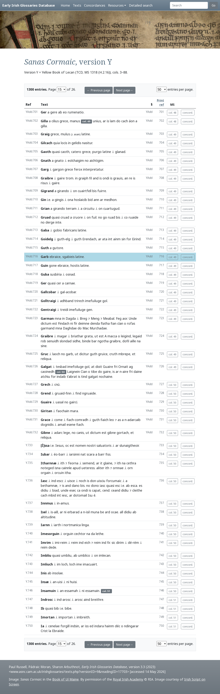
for (128, 239)
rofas (131, 323)
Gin (43, 199)
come (58, 420)
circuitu (88, 208)
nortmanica (72, 525)
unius (97, 121)
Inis (44, 573)
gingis (59, 199)
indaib (61, 376)
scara (90, 454)
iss (87, 626)
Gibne (45, 432)
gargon (58, 169)
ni (71, 323)
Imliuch (47, 564)
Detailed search (140, 5)
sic (113, 542)
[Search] (189, 5)
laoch (56, 354)
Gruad (46, 217)
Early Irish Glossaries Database (28, 5)
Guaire (108, 366)
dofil (125, 341)
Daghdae (70, 328)
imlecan (104, 555)
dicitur (84, 354)
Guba (45, 274)
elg (68, 239)
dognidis (47, 424)
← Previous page (98, 90)
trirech (79, 301)
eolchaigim (76, 160)
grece (69, 169)
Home (65, 5)
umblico (84, 555)
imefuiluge (93, 301)
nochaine (105, 376)
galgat (93, 376)
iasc (102, 485)
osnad (70, 274)
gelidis (76, 143)
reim (63, 542)
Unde (133, 318)
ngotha (103, 341)
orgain (45, 472)
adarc (58, 432)
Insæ (45, 582)
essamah (71, 590)
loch (64, 564)
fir (108, 542)
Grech (45, 384)
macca (112, 336)
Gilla (44, 121)
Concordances (94, 5)
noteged (47, 468)
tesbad (61, 366)
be (102, 512)
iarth (57, 525)
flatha (105, 323)
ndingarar (131, 626)
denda (95, 323)
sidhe (76, 341)
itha (68, 472)
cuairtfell (84, 191)
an (126, 178)
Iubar (45, 454)
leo (111, 420)
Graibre (47, 178)
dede (52, 547)
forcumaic (113, 481)
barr (62, 454)
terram (71, 208)
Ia (42, 626)
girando (63, 191)
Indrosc (47, 599)
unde (64, 490)
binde (86, 341)
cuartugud (111, 208)
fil (90, 178)
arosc (67, 599)
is (108, 121)
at (92, 366)
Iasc (44, 481)
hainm (109, 626)
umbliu (66, 555)
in (69, 143)
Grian (45, 208)
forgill (65, 626)
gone (53, 265)
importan (66, 617)
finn (68, 393)
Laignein (73, 371)
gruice (103, 354)
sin (123, 239)
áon (131, 121)
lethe (99, 533)
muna (95, 512)
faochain (62, 411)
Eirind (136, 239)
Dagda (71, 318)
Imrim (46, 542)
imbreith (83, 617)
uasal (59, 402)
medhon (110, 199)
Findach (63, 323)
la (50, 631)
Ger (44, 112)
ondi (106, 178)
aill (56, 512)
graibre (115, 341)
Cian (84, 371)
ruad (111, 217)
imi (57, 542)
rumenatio (76, 112)
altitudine (48, 517)
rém (136, 542)
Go (213, 5)
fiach (70, 420)
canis (80, 432)
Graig (45, 134)
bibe (68, 608)
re (130, 178)
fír (75, 323)
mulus (65, 134)
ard (107, 512)
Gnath (46, 160)
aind (87, 599)
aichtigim (96, 160)
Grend (46, 393)
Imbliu (46, 555)
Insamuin (48, 590)
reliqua (46, 358)
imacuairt (90, 564)
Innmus (47, 503)
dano (75, 485)
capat (96, 490)
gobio (57, 230)
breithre (97, 599)
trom (69, 178)
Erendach (89, 239)
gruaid (60, 393)
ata (104, 239)
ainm (117, 239)
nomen (80, 445)
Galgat (46, 366)
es (140, 485)
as (119, 420)
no (87, 160)
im (59, 564)
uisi (59, 582)
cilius (55, 121)
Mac (86, 328)
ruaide (133, 217)
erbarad (73, 512)
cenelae (54, 626)
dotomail (80, 495)
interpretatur (93, 169)
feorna (73, 463)
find (78, 393)
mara (74, 411)
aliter (100, 468)
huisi (73, 582)
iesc (64, 495)
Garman (47, 318)
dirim (120, 542)
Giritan (46, 411)
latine (85, 134)
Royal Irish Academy (128, 679)
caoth (65, 151)
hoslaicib (80, 199)
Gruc (44, 354)
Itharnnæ (48, 463)
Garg (45, 169)
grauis (118, 178)
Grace (45, 420)
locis (64, 143)
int (110, 239)
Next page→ (124, 90)
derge (50, 222)
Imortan (47, 617)
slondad (66, 341)
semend (88, 463)
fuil (94, 217)
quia (56, 143)
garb (69, 354)
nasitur (87, 143)
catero (76, 151)
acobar (71, 292)
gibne (111, 432)
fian (113, 323)
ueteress (88, 468)
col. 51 (172, 600)
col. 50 (172, 385)
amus (65, 503)
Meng (95, 318)
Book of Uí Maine (65, 679)
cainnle (66, 468)
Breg (83, 318)
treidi (64, 309)
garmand (47, 328)
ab (60, 112)
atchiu (45, 376)
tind (84, 376)
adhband (66, 301)
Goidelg (47, 239)
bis (94, 191)
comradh (81, 420)
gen (89, 309)
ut (96, 336)
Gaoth (46, 151)
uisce (71, 481)
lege (66, 432)
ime (79, 564)
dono (95, 485)
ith (62, 463)
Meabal (108, 318)
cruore (78, 217)
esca (134, 485)
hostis (74, 265)
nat (83, 454)
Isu (90, 495)
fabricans (70, 230)
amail (62, 424)
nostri (91, 445)
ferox (78, 169)
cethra (131, 463)
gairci (73, 402)
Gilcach (46, 143)
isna (58, 468)
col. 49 (172, 134)
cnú (57, 384)
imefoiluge (75, 366)
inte (58, 222)
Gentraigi (48, 309)
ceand (115, 490)
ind (53, 481)
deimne (83, 323)
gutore (57, 248)
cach (124, 121)
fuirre (101, 191)
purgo (97, 151)
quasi (56, 151)
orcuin (59, 472)
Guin (44, 265)
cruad (65, 217)
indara (99, 626)
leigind (126, 336)
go (105, 217)
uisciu (101, 481)
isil (88, 512)
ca (78, 490)
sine (44, 346)
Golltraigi (48, 301)
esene (71, 424)
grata (88, 336)
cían (120, 323)
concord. (188, 112)
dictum (46, 323)
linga (85, 525)
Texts (77, 5)
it (101, 463)
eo (65, 112)
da (93, 533)
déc (117, 626)
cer (59, 283)
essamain (92, 590)
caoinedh (47, 371)
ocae (114, 512)
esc (117, 485)
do (118, 121)
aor (124, 318)
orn (130, 468)
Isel (44, 512)
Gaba (45, 230)
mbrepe (124, 354)
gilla (44, 126)
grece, (64, 121)
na (139, 341)
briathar (77, 336)
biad (55, 490)
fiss (108, 454)
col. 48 (172, 112)
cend (106, 490)
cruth (113, 354)
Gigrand (47, 191)
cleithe (137, 490)
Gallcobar (48, 292)
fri (115, 366)
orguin (68, 533)
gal (62, 292)
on (75, 191)
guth (60, 239)
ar (104, 121)
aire (125, 371)
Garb (45, 256)
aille (133, 341)
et (133, 354)
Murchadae (98, 328)
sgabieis (68, 256)
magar (62, 336)
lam (112, 121)
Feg (118, 318)
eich (87, 542)
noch (82, 481)
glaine (107, 463)
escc (60, 481)
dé (130, 542)
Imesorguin (50, 533)
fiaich (104, 420)
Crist (44, 631)
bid (90, 199)
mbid (52, 495)
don (93, 481)
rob (43, 341)
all (121, 512)
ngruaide (89, 393)
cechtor (80, 533)
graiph (83, 178)
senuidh (53, 341)
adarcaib (134, 420)
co (126, 217)
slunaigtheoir (129, 445)
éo (56, 454)
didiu (44, 490)
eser (72, 490)
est (54, 323)
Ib (42, 608)
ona (70, 199)
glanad (120, 151)
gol (104, 301)
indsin (74, 626)
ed (91, 626)
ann (96, 199)
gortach (123, 432)
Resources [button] (115, 5)
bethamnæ (49, 485)
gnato (59, 160)
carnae (70, 283)
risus (44, 183)
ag (131, 366)
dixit (98, 366)
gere (53, 112)
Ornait (123, 366)
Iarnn (45, 525)
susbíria (56, 274)
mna (58, 318)
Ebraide (58, 631)
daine (138, 371)
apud (77, 468)
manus (75, 121)
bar (94, 341)
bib (56, 608)
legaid (137, 336)
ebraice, (55, 256)
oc (67, 445)
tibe (94, 371)
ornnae (118, 468)
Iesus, (59, 445)
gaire (61, 178)
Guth (45, 248)
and (96, 178)
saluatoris (104, 445)
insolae (57, 573)
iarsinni (74, 454)
